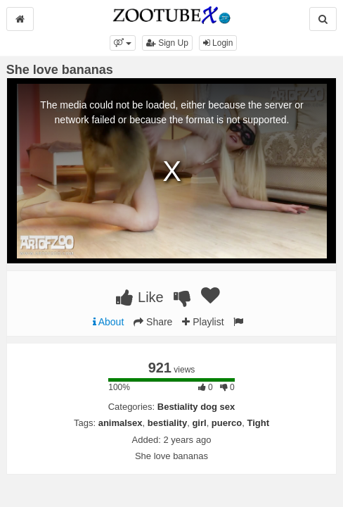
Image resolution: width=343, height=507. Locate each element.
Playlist (203, 321)
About (108, 321)
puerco (227, 423)
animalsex (120, 423)
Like (139, 297)
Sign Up (167, 43)
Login (218, 43)
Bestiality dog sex (196, 406)
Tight (258, 423)
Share (153, 321)
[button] (123, 43)
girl (199, 423)
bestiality (167, 423)
